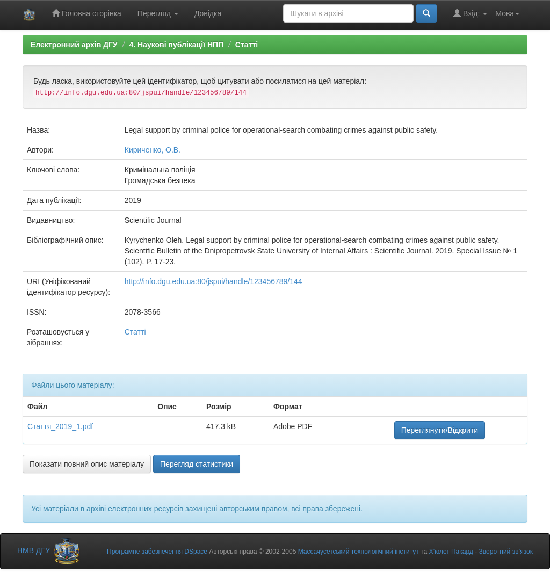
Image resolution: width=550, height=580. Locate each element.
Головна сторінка (86, 13)
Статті (246, 44)
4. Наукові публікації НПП (176, 44)
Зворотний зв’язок (506, 551)
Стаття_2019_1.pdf (60, 426)
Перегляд (158, 13)
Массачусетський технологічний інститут (358, 551)
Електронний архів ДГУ (74, 44)
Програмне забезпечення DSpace (157, 551)
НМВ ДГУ (49, 550)
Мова (507, 13)
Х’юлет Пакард (451, 551)
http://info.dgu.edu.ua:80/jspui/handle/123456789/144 (213, 281)
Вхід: (470, 13)
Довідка (207, 13)
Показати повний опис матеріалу (87, 464)
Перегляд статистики (196, 464)
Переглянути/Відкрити (439, 430)
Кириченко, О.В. (152, 150)
